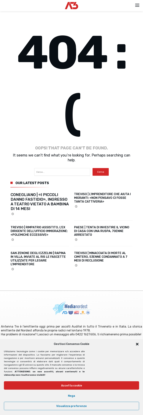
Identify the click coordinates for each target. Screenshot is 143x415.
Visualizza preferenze (71, 406)
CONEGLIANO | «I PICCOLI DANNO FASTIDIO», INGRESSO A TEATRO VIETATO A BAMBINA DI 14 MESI (40, 201)
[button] (137, 344)
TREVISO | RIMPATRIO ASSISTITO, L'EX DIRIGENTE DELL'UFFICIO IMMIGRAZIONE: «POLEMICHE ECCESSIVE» (39, 231)
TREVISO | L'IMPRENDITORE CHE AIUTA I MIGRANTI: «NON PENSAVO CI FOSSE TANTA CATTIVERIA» (102, 197)
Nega (71, 395)
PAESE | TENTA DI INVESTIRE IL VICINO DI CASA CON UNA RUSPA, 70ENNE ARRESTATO (101, 231)
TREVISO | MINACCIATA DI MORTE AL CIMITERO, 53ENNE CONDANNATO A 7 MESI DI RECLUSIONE (100, 256)
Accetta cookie (71, 385)
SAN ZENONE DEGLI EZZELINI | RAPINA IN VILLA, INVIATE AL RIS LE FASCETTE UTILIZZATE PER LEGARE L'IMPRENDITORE (38, 258)
